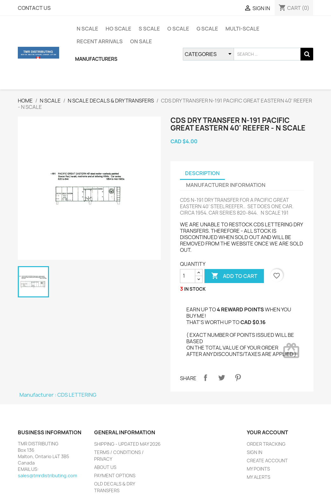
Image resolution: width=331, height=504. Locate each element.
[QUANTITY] (187, 276)
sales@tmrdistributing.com (47, 475)
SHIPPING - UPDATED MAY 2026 (127, 444)
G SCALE (207, 28)
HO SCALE (118, 28)
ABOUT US (105, 467)
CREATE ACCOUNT (267, 461)
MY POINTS (258, 469)
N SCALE (87, 28)
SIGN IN (254, 452)
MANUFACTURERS (96, 59)
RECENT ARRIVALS (100, 41)
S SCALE (149, 28)
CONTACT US (34, 7)
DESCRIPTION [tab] (202, 173)
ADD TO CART (234, 276)
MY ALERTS (258, 477)
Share (205, 377)
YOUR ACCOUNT (267, 432)
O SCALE (178, 28)
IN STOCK (195, 289)
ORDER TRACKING (266, 444)
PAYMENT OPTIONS (114, 475)
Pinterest (237, 377)
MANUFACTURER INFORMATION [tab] (225, 184)
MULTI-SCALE (242, 28)
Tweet (221, 377)
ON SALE (141, 41)
